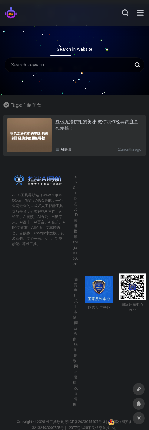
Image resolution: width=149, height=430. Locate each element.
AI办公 (42, 217)
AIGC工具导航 (23, 195)
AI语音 (39, 222)
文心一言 (34, 238)
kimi (48, 238)
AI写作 (50, 211)
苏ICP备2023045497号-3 (85, 422)
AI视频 (28, 217)
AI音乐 (53, 222)
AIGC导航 (43, 200)
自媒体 (24, 233)
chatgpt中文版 (45, 233)
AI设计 (24, 222)
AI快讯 (66, 149)
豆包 (19, 238)
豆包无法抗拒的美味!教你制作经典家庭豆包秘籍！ (96, 124)
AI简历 (36, 228)
